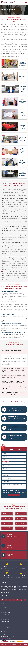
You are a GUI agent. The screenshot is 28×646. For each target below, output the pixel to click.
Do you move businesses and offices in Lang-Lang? (13, 387)
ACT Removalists (7, 514)
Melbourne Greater (9, 10)
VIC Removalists (21, 518)
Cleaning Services (5, 634)
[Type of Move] (14, 469)
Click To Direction (11, 555)
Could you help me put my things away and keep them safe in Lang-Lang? (13, 382)
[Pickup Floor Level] (14, 475)
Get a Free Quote (14, 449)
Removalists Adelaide (6, 614)
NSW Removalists (7, 523)
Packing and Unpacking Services (8, 638)
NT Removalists (21, 514)
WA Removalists (21, 528)
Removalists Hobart (5, 612)
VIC (4, 10)
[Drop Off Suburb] (14, 478)
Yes (15, 490)
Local (22, 492)
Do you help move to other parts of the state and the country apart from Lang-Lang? (13, 370)
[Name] (14, 454)
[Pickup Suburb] (14, 472)
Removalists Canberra (6, 624)
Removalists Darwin (5, 619)
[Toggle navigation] (26, 2)
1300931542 (9, 545)
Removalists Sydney (5, 621)
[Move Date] (14, 463)
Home (2, 10)
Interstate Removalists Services (8, 636)
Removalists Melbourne (6, 607)
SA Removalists (7, 518)
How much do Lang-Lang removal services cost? (11, 351)
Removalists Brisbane (5, 617)
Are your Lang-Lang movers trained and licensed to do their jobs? (13, 376)
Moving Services (4, 631)
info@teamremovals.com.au (13, 536)
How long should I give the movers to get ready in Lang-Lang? (12, 393)
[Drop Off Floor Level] (14, 482)
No (18, 490)
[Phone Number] (14, 457)
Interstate (16, 492)
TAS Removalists (7, 528)
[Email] (14, 460)
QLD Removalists (21, 523)
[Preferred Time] (14, 466)
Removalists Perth (5, 610)
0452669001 (9, 547)
